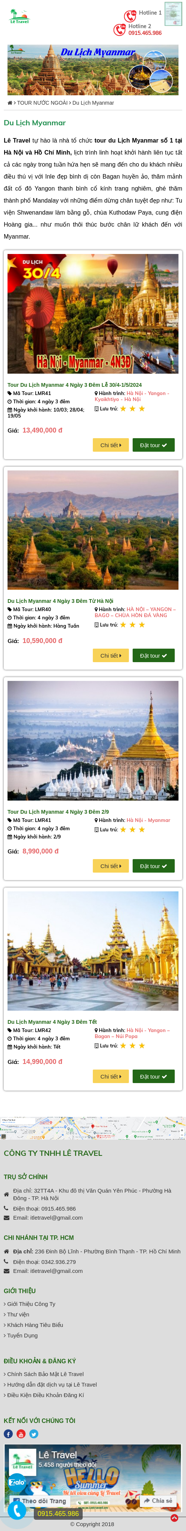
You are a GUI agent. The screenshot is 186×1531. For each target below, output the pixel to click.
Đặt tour (153, 445)
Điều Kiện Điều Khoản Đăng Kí (44, 1395)
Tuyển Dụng (21, 1335)
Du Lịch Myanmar (93, 103)
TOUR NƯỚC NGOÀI (42, 103)
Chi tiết (110, 445)
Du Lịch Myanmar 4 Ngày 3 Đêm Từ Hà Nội (60, 601)
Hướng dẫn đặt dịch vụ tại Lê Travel (50, 1384)
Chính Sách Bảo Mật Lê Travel (44, 1374)
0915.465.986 (145, 33)
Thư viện (16, 1314)
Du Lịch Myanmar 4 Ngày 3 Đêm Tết (52, 1022)
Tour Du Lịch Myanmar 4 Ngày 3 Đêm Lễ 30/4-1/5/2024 (75, 385)
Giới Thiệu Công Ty (29, 1304)
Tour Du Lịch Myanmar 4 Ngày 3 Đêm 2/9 (58, 812)
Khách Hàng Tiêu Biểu (33, 1325)
